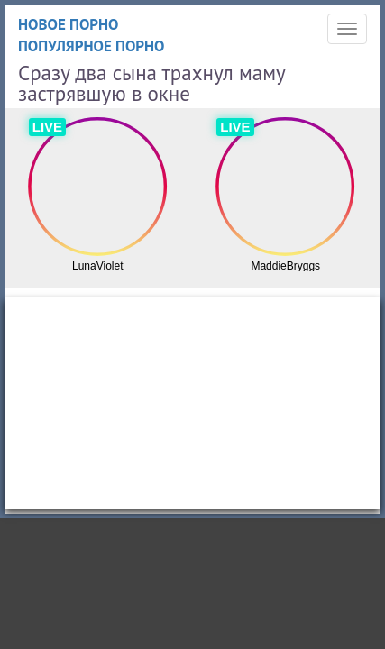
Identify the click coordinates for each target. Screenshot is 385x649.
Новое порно (68, 24)
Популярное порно (91, 46)
